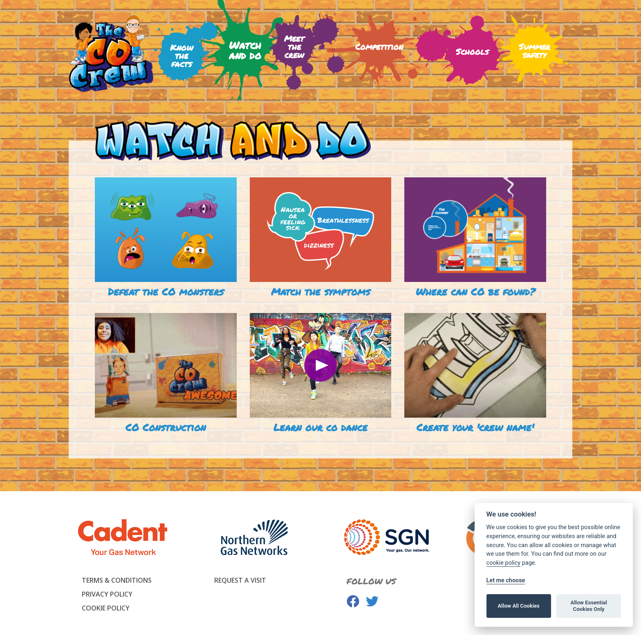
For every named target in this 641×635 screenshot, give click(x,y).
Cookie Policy (106, 608)
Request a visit (240, 580)
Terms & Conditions (117, 580)
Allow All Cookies (519, 606)
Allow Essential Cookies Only (588, 605)
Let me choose (505, 580)
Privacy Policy (107, 594)
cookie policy (503, 562)
